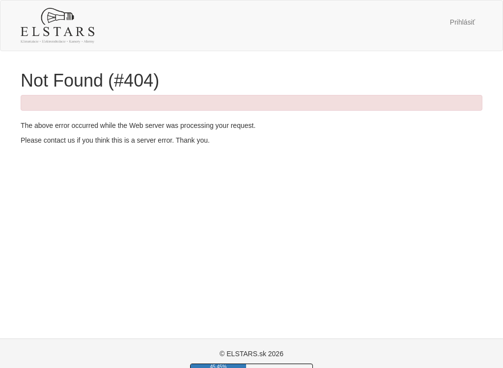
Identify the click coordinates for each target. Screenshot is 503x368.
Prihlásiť (462, 22)
